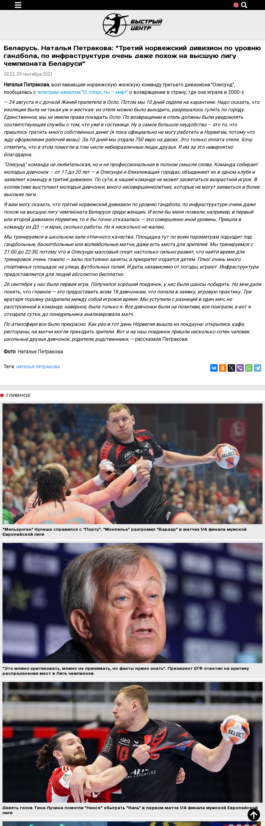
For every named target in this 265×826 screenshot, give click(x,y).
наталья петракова (38, 367)
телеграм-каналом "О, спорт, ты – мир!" (82, 92)
